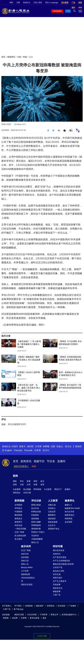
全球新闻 (18, 505)
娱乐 (42, 481)
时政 (25, 57)
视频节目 (39, 461)
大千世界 (25, 571)
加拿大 (22, 446)
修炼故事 (56, 591)
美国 (15, 484)
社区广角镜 (19, 532)
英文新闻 (64, 2)
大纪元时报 (32, 614)
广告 (73, 2)
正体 (35, 2)
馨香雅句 (52, 515)
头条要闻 (17, 489)
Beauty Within (27, 567)
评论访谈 (36, 500)
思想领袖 (35, 518)
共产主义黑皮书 (59, 581)
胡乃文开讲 (69, 512)
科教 (35, 484)
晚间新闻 (18, 515)
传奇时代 (56, 554)
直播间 (61, 461)
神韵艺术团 (19, 614)
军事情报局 (36, 525)
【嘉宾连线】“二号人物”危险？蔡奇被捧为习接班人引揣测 (29, 344)
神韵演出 (17, 493)
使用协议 (51, 606)
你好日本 (25, 554)
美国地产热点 (53, 529)
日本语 (37, 450)
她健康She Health (72, 508)
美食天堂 (25, 561)
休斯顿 (46, 446)
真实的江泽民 (58, 571)
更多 (44, 618)
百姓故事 (56, 584)
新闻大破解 (36, 522)
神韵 (11, 2)
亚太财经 (18, 539)
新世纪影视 (34, 618)
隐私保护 (40, 606)
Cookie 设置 (42, 636)
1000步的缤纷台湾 (28, 579)
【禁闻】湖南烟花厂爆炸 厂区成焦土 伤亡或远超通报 (28, 360)
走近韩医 (68, 522)
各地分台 (26, 2)
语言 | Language (51, 2)
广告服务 (72, 606)
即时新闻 (37, 489)
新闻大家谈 (36, 505)
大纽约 (14, 446)
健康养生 (69, 500)
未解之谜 (52, 505)
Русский (28, 450)
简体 (40, 2)
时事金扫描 (36, 512)
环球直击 (18, 508)
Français (18, 450)
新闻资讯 (11, 57)
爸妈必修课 (52, 522)
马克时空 (35, 536)
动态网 (15, 618)
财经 (35, 481)
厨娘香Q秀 (25, 574)
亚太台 (68, 446)
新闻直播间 (58, 11)
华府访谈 (18, 525)
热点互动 (35, 508)
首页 (3, 57)
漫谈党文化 (57, 588)
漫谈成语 (52, 518)
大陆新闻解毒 (37, 539)
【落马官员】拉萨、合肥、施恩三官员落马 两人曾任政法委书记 (28, 388)
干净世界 (43, 614)
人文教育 (53, 500)
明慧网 (6, 618)
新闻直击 (18, 518)
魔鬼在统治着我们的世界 (63, 564)
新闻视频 (19, 500)
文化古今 (52, 525)
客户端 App (18, 609)
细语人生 (35, 542)
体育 (42, 484)
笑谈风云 (52, 508)
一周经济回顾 (20, 529)
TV (68, 11)
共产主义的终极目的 (61, 561)
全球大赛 (27, 493)
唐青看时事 (36, 529)
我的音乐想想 (26, 584)
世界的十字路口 (38, 532)
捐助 (80, 2)
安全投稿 (61, 606)
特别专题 (58, 546)
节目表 (51, 461)
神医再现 (68, 518)
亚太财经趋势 (20, 536)
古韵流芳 (52, 512)
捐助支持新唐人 (21, 466)
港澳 (28, 481)
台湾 (28, 484)
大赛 (18, 2)
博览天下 (58, 489)
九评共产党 (57, 567)
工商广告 (56, 595)
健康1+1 (68, 505)
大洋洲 (38, 446)
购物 (34, 466)
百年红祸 (56, 574)
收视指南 (29, 606)
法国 (53, 446)
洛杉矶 (30, 446)
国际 (15, 481)
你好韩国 (25, 557)
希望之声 (54, 614)
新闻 (15, 476)
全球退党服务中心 (69, 614)
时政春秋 (35, 515)
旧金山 (59, 446)
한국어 (46, 450)
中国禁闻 (18, 512)
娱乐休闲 (26, 546)
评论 (22, 481)
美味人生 (25, 564)
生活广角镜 (26, 550)
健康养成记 (69, 515)
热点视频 (27, 489)
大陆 (19, 57)
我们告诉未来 (58, 550)
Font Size (71, 130)
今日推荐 (48, 489)
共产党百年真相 (59, 557)
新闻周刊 (18, 522)
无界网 (24, 618)
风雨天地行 (57, 578)
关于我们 (18, 606)
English (8, 450)
